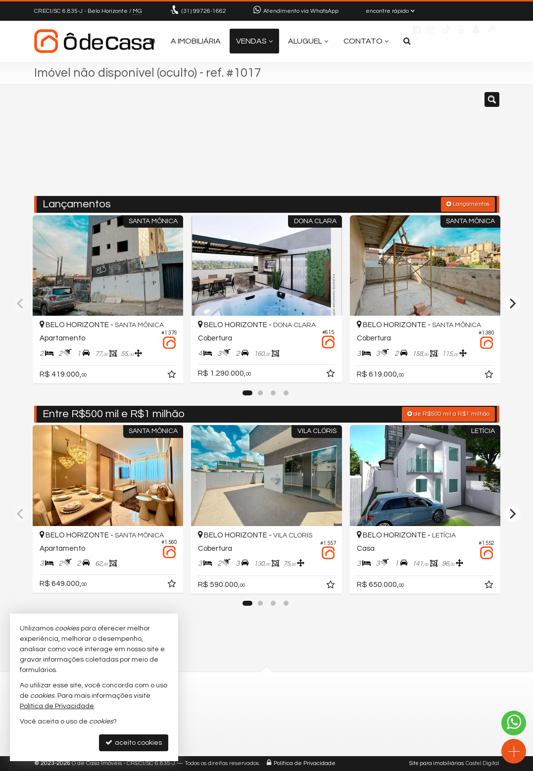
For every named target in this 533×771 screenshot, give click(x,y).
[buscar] (401, 145)
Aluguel (308, 41)
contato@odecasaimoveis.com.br (258, 726)
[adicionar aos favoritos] (172, 376)
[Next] (512, 303)
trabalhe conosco (232, 737)
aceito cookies (133, 742)
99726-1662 (204, 11)
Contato (365, 41)
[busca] (407, 41)
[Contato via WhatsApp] (513, 723)
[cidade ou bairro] (340, 145)
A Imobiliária (196, 41)
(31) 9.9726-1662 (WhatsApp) (249, 715)
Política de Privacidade (305, 763)
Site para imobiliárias (436, 763)
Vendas (254, 41)
